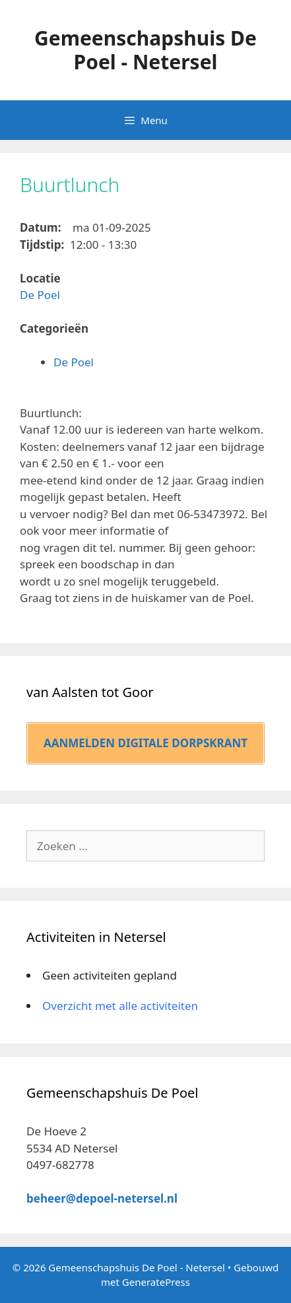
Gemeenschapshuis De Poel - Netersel (145, 49)
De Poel (40, 294)
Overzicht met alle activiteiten (120, 1005)
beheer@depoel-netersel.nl (102, 1198)
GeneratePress (156, 1281)
